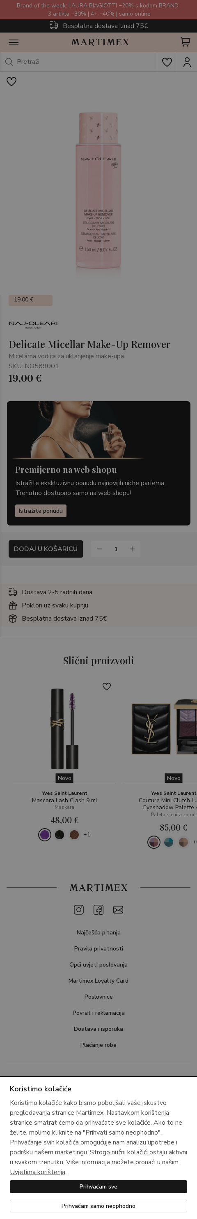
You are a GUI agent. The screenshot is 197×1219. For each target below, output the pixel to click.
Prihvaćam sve (98, 1187)
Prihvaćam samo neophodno (98, 1206)
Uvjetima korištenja (37, 1172)
